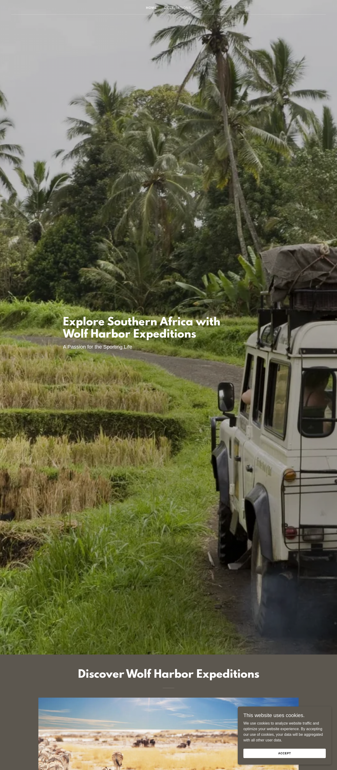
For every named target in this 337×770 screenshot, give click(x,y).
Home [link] (151, 8)
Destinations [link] (177, 8)
